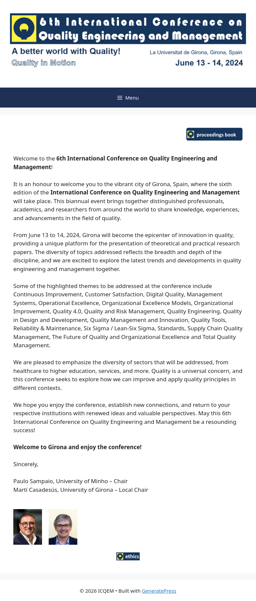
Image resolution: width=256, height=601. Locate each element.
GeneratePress (159, 590)
